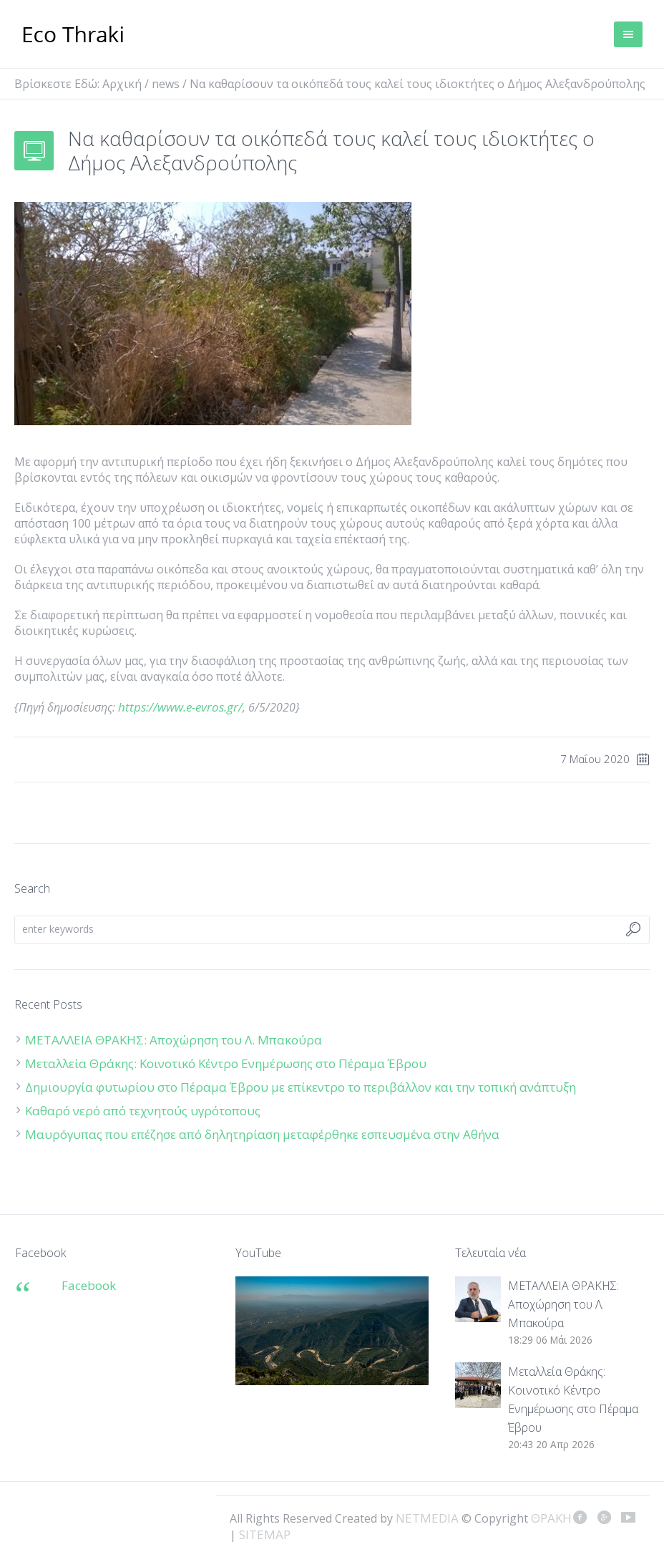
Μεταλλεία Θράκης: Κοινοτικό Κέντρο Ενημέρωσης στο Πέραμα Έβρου (227, 1063)
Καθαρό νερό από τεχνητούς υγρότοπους (142, 1110)
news (166, 84)
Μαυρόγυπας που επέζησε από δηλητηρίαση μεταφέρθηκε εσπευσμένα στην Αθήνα (263, 1134)
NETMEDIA (427, 1518)
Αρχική (122, 84)
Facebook (89, 1285)
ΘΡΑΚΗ (73, 35)
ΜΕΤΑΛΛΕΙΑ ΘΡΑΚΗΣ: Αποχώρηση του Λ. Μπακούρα (173, 1040)
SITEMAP (264, 1534)
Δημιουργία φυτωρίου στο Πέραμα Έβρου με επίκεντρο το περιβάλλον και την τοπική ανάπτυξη (300, 1087)
